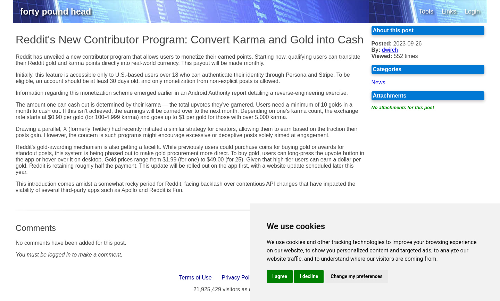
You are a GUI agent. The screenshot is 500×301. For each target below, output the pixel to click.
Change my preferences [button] (356, 276)
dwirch (390, 50)
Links (449, 11)
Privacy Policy (239, 278)
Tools (426, 11)
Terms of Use (195, 278)
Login (472, 11)
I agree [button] (279, 276)
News (378, 82)
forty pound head (55, 11)
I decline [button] (309, 276)
